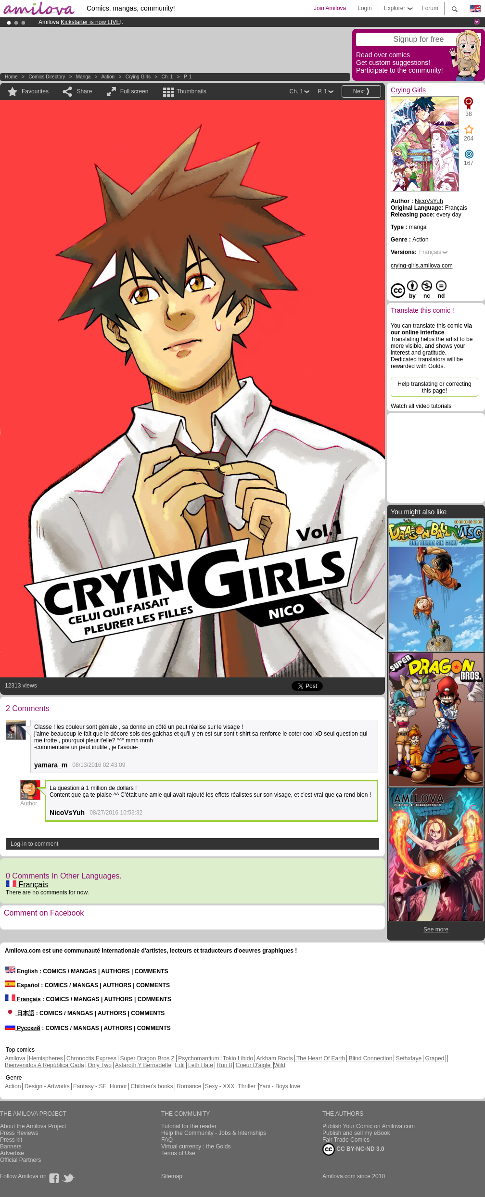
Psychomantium (198, 1058)
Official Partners (20, 1160)
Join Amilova (330, 8)
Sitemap (171, 1176)
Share (84, 91)
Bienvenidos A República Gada (44, 1065)
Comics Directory (46, 76)
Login (364, 8)
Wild (279, 1065)
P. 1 (188, 76)
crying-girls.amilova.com (422, 265)
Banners (11, 1146)
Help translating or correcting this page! (434, 387)
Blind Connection (371, 1058)
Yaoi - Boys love (279, 1086)
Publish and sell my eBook (356, 1133)
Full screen (134, 91)
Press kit (11, 1139)
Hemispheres (46, 1058)
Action (108, 76)
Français (27, 884)
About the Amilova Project (33, 1126)
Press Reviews (19, 1133)
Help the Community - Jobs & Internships (213, 1133)
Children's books (151, 1086)
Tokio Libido (238, 1058)
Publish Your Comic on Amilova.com (368, 1126)
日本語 (19, 1013)
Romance (189, 1086)
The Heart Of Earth (320, 1058)
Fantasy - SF (89, 1086)
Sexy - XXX (219, 1086)
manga (83, 76)
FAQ (167, 1139)
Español (22, 985)
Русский (22, 1028)
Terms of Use (178, 1153)
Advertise (12, 1153)
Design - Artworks (47, 1086)
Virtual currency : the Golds (196, 1146)
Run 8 (224, 1065)
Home (11, 76)
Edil (180, 1065)
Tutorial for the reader (189, 1126)
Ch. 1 (167, 76)
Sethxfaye (408, 1058)
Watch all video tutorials (421, 406)
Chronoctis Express (91, 1058)
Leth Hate (200, 1065)
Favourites (35, 91)
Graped (434, 1058)
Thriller (247, 1086)
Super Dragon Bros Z (147, 1058)
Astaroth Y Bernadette (143, 1065)
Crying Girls (138, 76)
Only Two (100, 1065)
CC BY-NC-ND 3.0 (353, 1149)
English (21, 971)
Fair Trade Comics (346, 1139)
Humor (118, 1086)
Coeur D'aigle (254, 1065)
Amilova (15, 1058)
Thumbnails (191, 91)
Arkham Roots (274, 1058)
